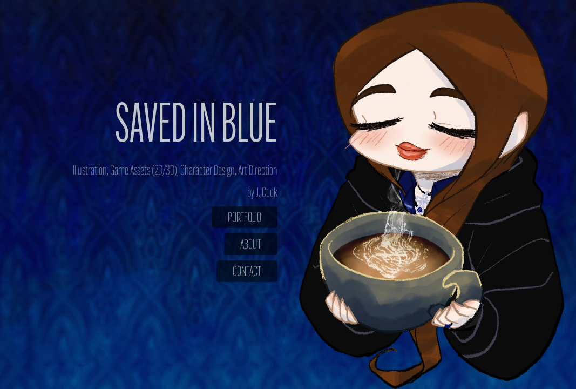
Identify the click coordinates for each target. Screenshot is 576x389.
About (250, 244)
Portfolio (244, 217)
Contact (247, 271)
